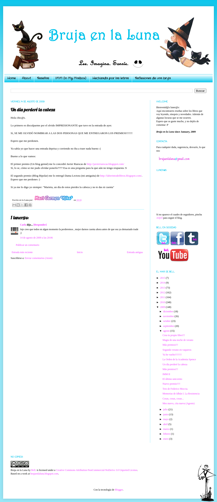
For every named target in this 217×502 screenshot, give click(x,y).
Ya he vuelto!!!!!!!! (172, 354)
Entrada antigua (135, 252)
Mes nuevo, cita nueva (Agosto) (179, 403)
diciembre (168, 311)
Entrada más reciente (22, 252)
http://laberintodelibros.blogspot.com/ (121, 175)
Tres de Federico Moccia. (175, 388)
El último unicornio (172, 379)
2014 (163, 282)
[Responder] (40, 224)
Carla (23, 224)
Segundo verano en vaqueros (177, 349)
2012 (163, 292)
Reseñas (43, 78)
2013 (163, 287)
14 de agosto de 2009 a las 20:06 (36, 237)
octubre (167, 321)
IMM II (166, 374)
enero (166, 438)
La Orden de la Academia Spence (179, 359)
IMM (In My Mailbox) (70, 78)
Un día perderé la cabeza (175, 364)
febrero (167, 433)
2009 (163, 307)
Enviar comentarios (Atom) (38, 258)
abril (165, 424)
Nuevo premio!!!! (171, 383)
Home (11, 78)
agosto (166, 330)
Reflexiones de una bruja (153, 78)
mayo (166, 419)
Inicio (80, 252)
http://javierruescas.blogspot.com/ (105, 164)
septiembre (169, 326)
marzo (166, 429)
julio (165, 409)
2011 (163, 297)
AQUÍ (159, 217)
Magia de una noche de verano (178, 340)
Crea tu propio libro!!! (174, 335)
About (26, 78)
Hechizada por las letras (110, 78)
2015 (163, 277)
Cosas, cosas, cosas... (173, 398)
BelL (33, 470)
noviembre (168, 316)
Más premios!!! (170, 344)
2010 (163, 302)
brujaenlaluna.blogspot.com (44, 473)
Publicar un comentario (27, 244)
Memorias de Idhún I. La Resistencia (181, 393)
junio (166, 414)
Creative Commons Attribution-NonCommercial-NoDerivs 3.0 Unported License (96, 470)
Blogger (119, 489)
